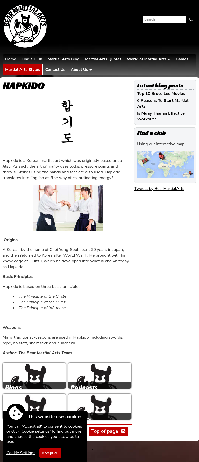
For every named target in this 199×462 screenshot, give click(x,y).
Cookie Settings (20, 453)
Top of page (104, 431)
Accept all (50, 453)
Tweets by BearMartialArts (159, 189)
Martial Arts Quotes (103, 59)
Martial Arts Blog (64, 59)
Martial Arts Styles (22, 69)
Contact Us (55, 69)
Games (182, 59)
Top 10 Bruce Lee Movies (161, 94)
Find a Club (32, 59)
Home (10, 59)
